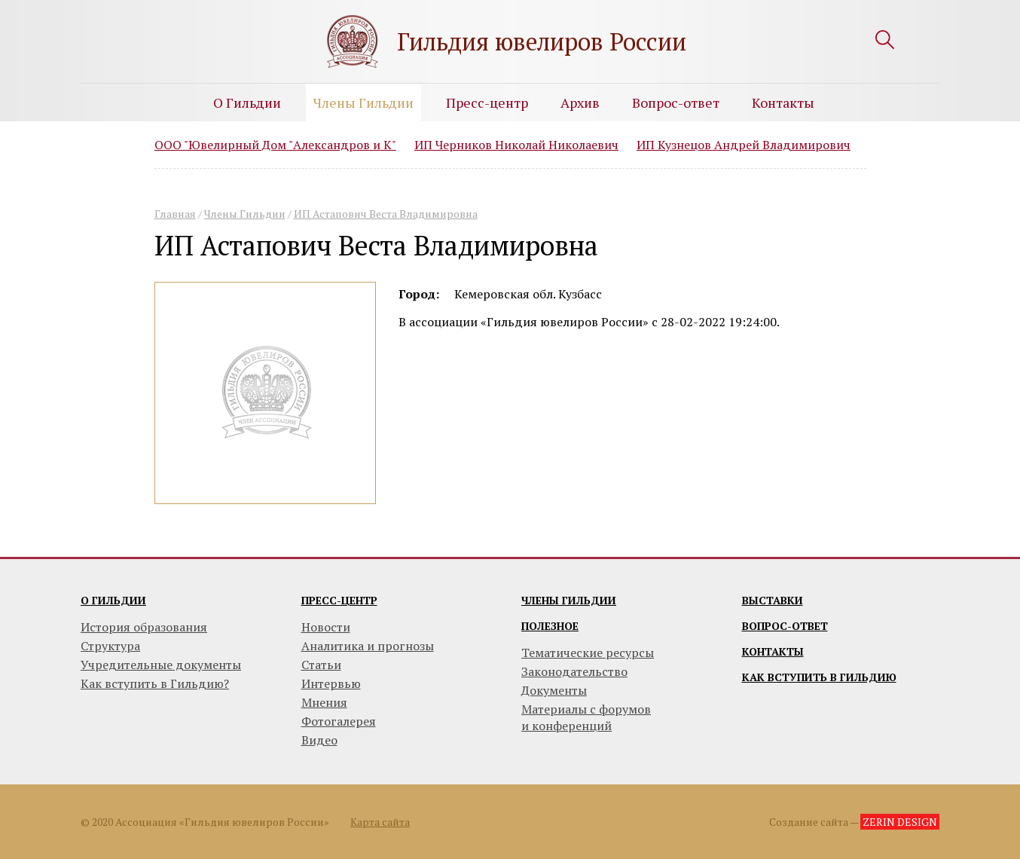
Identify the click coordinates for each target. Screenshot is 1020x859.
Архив (580, 102)
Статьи (321, 664)
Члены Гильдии (363, 102)
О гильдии (113, 600)
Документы (554, 690)
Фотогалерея (338, 721)
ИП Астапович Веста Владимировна (386, 213)
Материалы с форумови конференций (586, 717)
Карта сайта (380, 822)
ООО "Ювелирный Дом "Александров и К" (275, 144)
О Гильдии (247, 102)
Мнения (324, 702)
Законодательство (574, 671)
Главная (175, 213)
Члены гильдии (568, 600)
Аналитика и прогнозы (367, 645)
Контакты (783, 102)
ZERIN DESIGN (900, 822)
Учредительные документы (161, 664)
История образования (144, 627)
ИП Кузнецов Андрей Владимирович (744, 144)
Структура (110, 645)
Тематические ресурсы (587, 652)
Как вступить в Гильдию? (155, 683)
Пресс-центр (487, 102)
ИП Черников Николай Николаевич (516, 144)
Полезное (550, 626)
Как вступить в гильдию (819, 677)
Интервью (331, 683)
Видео (319, 740)
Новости (325, 627)
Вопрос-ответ (675, 102)
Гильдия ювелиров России (541, 41)
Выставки (772, 600)
